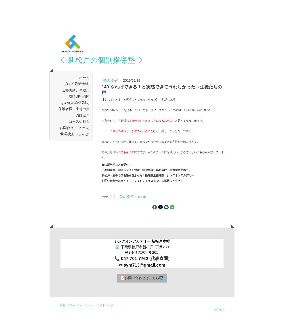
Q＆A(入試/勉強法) (75, 104)
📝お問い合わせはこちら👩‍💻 (142, 279)
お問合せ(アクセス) (75, 129)
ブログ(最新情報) (76, 85)
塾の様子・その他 (133, 198)
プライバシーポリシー (81, 306)
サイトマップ (105, 306)
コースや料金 (79, 123)
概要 (62, 306)
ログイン (219, 310)
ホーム (84, 79)
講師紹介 (82, 116)
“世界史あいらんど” (75, 135)
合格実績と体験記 (75, 91)
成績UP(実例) (79, 98)
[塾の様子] (111, 82)
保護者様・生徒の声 (74, 110)
